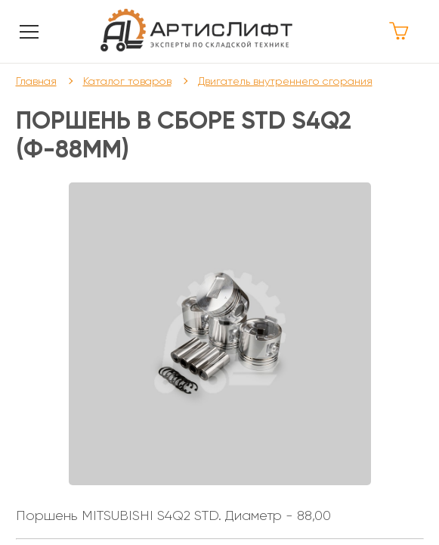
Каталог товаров (127, 81)
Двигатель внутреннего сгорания (285, 81)
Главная (36, 81)
